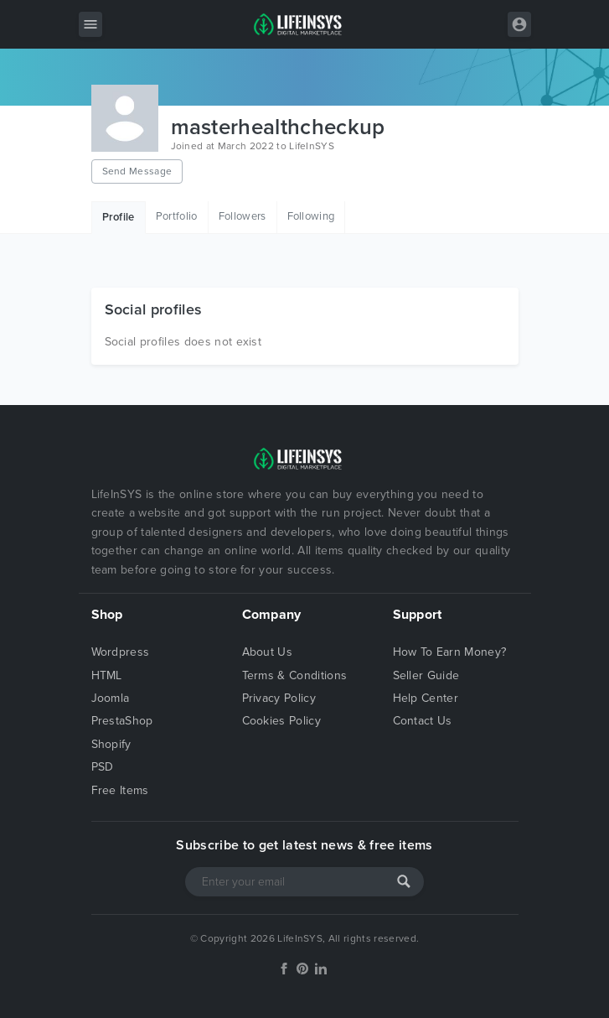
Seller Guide (426, 675)
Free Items (120, 790)
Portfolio (177, 216)
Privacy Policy (279, 698)
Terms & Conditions (295, 675)
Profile (118, 217)
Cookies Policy (281, 721)
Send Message (137, 171)
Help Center (426, 698)
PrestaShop (122, 721)
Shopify (111, 744)
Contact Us (422, 721)
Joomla (110, 698)
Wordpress (120, 652)
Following (311, 216)
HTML (106, 675)
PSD (102, 767)
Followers (242, 216)
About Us (267, 652)
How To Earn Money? (450, 652)
